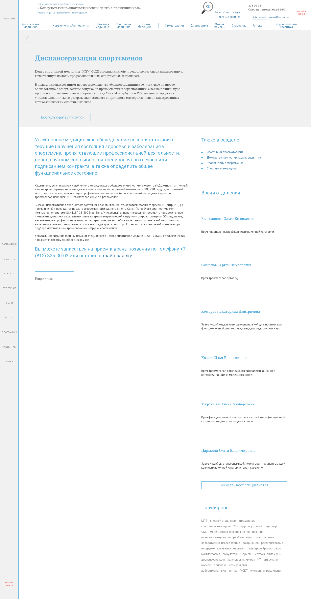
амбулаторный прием (237, 554)
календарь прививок (241, 559)
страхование (246, 520)
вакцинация (251, 542)
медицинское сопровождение (230, 531)
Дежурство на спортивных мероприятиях (234, 157)
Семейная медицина (102, 26)
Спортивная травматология (225, 152)
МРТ (204, 520)
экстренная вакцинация (266, 570)
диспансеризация (213, 559)
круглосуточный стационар (259, 526)
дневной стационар (223, 520)
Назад (27, 38)
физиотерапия (264, 537)
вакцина (257, 531)
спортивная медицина (216, 526)
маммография (210, 554)
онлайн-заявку (115, 255)
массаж (206, 565)
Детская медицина (145, 26)
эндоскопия (271, 559)
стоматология (238, 565)
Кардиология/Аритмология (71, 25)
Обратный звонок (264, 17)
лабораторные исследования (220, 542)
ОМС (204, 531)
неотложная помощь (267, 554)
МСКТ (244, 570)
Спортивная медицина (124, 26)
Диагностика (199, 25)
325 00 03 (254, 5)
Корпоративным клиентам (286, 26)
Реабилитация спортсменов (225, 163)
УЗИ (235, 526)
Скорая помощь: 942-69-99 (266, 9)
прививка (220, 565)
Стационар (239, 25)
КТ (259, 559)
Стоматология (174, 25)
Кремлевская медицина (30, 26)
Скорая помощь (219, 26)
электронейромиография (265, 548)
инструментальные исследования (223, 548)
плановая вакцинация (216, 537)
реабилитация (242, 537)
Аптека (257, 25)
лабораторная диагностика (219, 570)
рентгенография (272, 542)
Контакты (282, 17)
